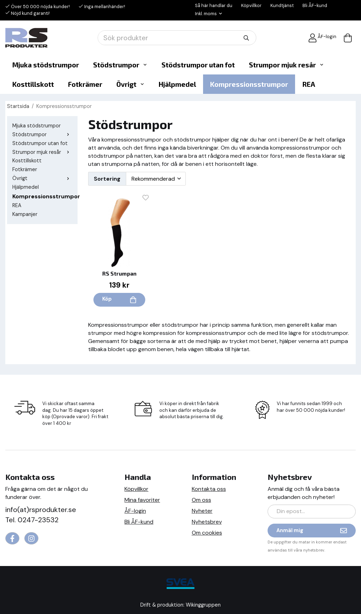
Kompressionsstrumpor (249, 84)
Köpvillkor (251, 5)
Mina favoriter (142, 500)
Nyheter (202, 510)
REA (308, 84)
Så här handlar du (213, 5)
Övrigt (130, 84)
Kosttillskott (33, 84)
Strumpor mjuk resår (286, 65)
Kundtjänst (282, 5)
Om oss (201, 500)
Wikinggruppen (203, 605)
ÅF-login (322, 38)
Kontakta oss (209, 489)
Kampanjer (24, 214)
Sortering (107, 178)
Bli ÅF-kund (314, 5)
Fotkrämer (85, 84)
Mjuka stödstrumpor (45, 65)
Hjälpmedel (177, 84)
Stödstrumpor (120, 65)
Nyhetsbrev (207, 521)
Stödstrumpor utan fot (198, 65)
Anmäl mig (311, 530)
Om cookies (207, 532)
